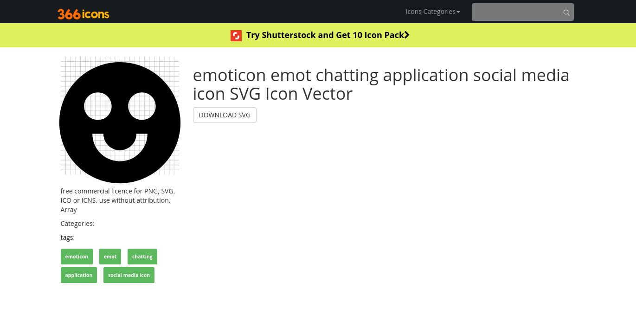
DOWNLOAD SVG (225, 114)
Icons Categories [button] (433, 11)
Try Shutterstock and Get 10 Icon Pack (320, 35)
